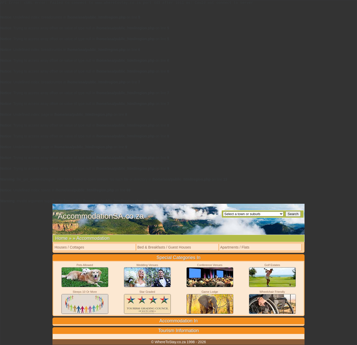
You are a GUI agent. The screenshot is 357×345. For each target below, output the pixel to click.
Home (61, 238)
